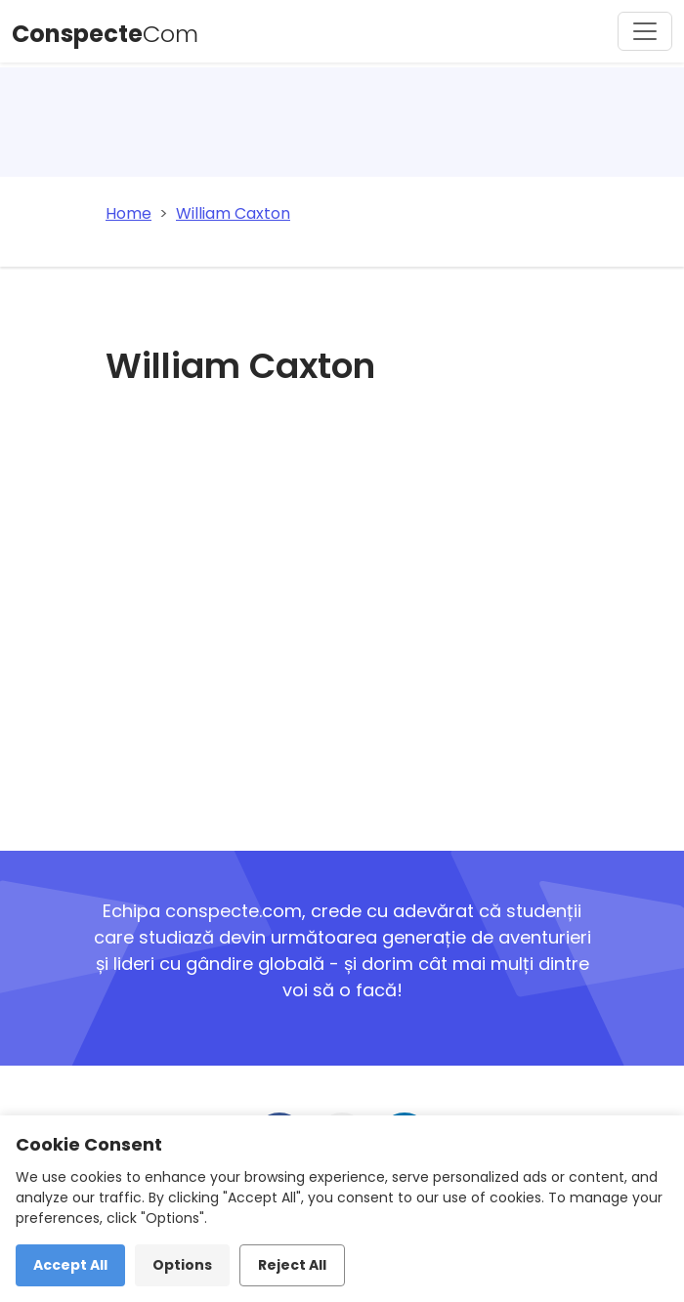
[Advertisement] (354, 614)
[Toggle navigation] (645, 31)
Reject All (292, 1265)
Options (182, 1265)
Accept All (70, 1265)
